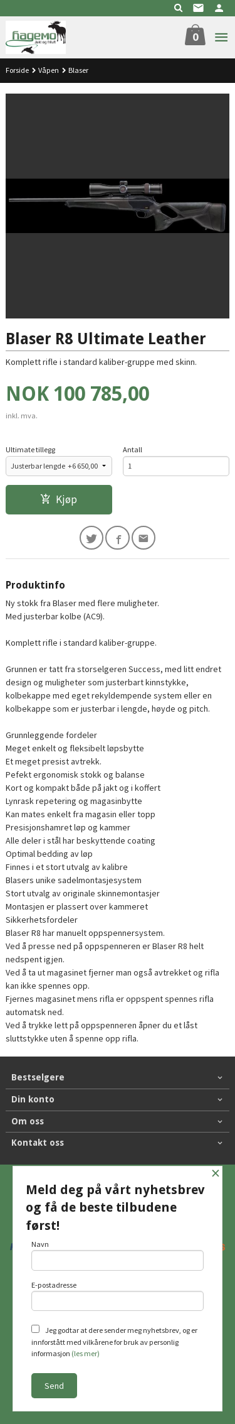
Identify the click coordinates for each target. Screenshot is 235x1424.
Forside (17, 70)
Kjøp (58, 499)
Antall (132, 449)
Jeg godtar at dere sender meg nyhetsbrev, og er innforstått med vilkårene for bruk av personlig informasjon (114, 1341)
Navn (117, 1255)
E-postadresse (117, 1296)
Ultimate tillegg (30, 449)
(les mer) (85, 1353)
